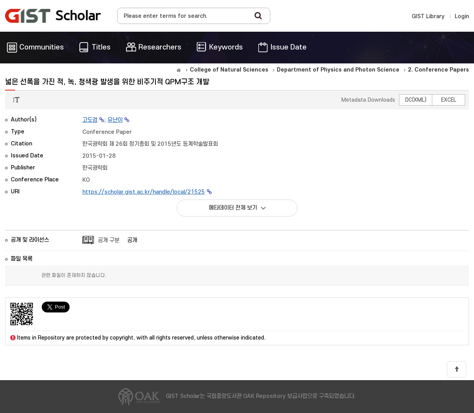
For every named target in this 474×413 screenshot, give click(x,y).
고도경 (89, 120)
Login (462, 16)
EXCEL (448, 100)
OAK (53, 16)
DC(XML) (415, 100)
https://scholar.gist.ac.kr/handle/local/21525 (143, 192)
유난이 (115, 120)
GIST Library (428, 16)
